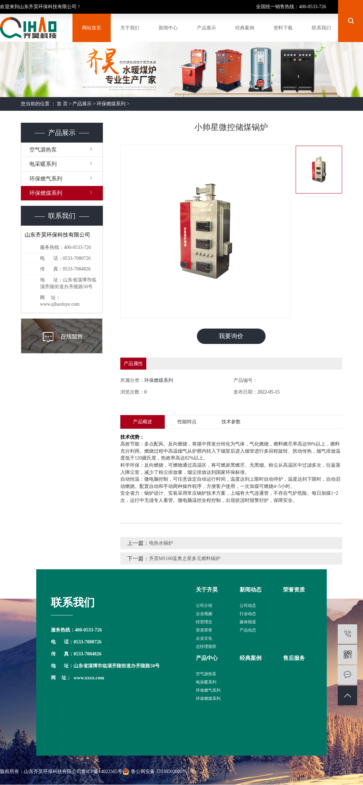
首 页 (62, 103)
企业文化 (204, 638)
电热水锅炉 (161, 543)
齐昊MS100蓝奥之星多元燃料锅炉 (184, 558)
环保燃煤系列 (111, 103)
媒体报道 (248, 622)
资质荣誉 (204, 630)
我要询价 (231, 336)
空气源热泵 (43, 149)
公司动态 (248, 605)
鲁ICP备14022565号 (101, 771)
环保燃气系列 (45, 179)
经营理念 (204, 622)
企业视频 (204, 613)
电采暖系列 (43, 164)
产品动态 (248, 630)
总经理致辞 (206, 646)
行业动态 (248, 613)
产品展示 (82, 103)
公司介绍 (204, 605)
